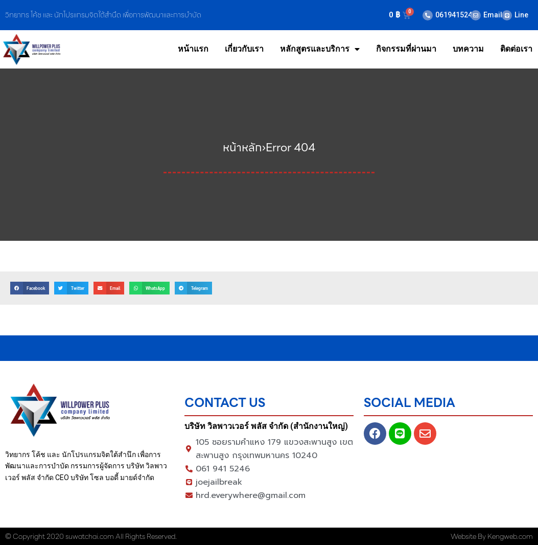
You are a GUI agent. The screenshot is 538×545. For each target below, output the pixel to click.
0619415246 (455, 15)
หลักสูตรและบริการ (320, 49)
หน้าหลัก (242, 147)
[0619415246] (428, 15)
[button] (29, 288)
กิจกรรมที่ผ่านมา (406, 49)
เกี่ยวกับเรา (244, 49)
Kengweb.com (510, 536)
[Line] (507, 15)
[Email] (476, 15)
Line (521, 15)
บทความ (468, 49)
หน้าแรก (193, 49)
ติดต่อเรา (516, 49)
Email (492, 15)
